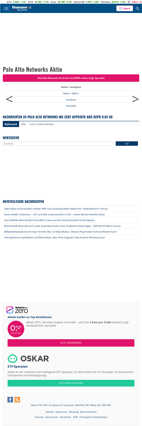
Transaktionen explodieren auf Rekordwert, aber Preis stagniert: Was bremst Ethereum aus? (54, 237)
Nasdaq (110, 2)
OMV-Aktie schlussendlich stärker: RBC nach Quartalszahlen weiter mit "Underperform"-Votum (56, 208)
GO (127, 143)
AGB (75, 417)
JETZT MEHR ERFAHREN (71, 383)
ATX (14, 2)
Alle (23, 124)
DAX (35, 2)
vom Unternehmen (41, 124)
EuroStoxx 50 (55, 405)
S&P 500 (106, 405)
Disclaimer (65, 417)
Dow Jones (68, 405)
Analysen (71, 99)
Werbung (73, 411)
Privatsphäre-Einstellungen (93, 417)
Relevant (11, 124)
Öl (134, 2)
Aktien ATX (36, 405)
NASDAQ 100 (82, 405)
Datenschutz (51, 417)
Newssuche (11, 137)
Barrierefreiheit (88, 411)
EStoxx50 (84, 2)
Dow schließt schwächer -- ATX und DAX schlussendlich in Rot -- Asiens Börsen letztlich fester (54, 214)
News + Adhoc (71, 93)
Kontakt (50, 411)
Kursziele (71, 105)
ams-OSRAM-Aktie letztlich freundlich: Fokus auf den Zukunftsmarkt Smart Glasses (49, 220)
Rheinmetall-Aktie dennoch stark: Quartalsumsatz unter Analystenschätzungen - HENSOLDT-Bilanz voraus (62, 226)
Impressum (61, 411)
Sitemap (39, 417)
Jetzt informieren (71, 342)
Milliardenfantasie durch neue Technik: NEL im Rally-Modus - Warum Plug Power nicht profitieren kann (60, 231)
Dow (58, 2)
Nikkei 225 (95, 405)
